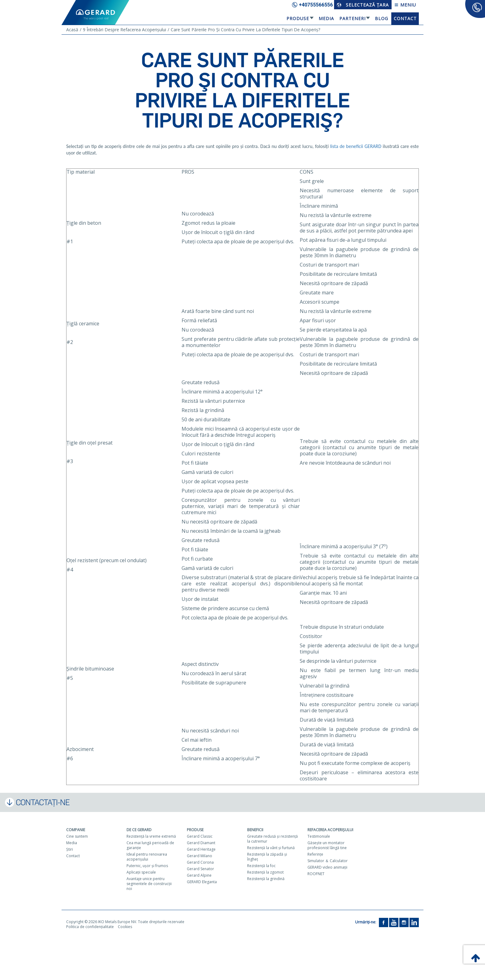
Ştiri (69, 849)
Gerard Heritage (201, 849)
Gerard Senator (200, 868)
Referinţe (315, 854)
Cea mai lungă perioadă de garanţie (150, 845)
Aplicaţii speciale (141, 872)
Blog (381, 18)
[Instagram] (404, 922)
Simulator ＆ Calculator (327, 860)
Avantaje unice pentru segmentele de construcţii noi (149, 883)
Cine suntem (77, 836)
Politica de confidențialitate (90, 926)
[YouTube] (393, 922)
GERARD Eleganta (202, 881)
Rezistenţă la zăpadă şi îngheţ (267, 857)
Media (326, 18)
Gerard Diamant (201, 842)
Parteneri (352, 18)
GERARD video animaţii (327, 867)
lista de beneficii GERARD (355, 146)
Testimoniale (318, 836)
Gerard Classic (199, 836)
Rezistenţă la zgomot (265, 872)
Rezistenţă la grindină (266, 878)
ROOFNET (315, 873)
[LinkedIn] (414, 922)
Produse (297, 18)
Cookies (125, 926)
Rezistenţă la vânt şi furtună (271, 847)
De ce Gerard (139, 829)
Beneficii (255, 829)
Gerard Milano (199, 855)
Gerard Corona (200, 862)
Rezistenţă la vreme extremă (151, 836)
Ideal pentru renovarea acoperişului (147, 857)
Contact (405, 18)
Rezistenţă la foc (261, 865)
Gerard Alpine (199, 875)
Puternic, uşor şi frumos (147, 865)
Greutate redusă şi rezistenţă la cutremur (272, 839)
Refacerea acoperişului (330, 829)
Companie (75, 829)
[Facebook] (383, 922)
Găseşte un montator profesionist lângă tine (327, 845)
